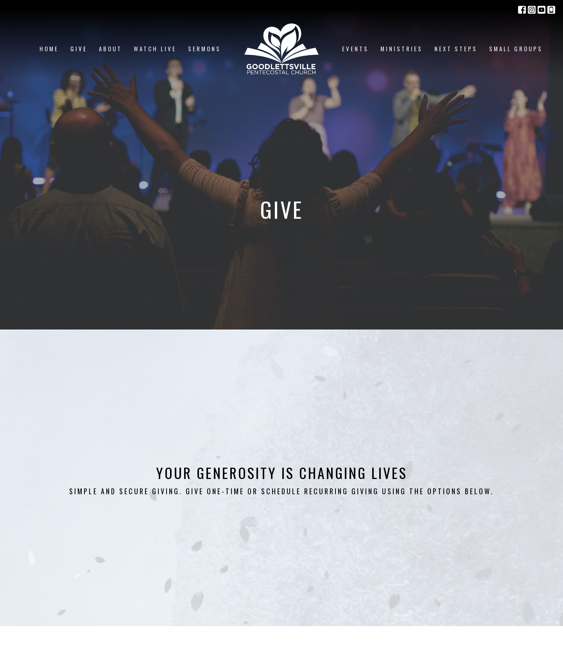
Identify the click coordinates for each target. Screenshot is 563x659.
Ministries (401, 48)
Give (78, 48)
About (110, 48)
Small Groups (516, 48)
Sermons (204, 48)
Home (49, 48)
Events (355, 48)
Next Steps (455, 48)
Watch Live (155, 48)
